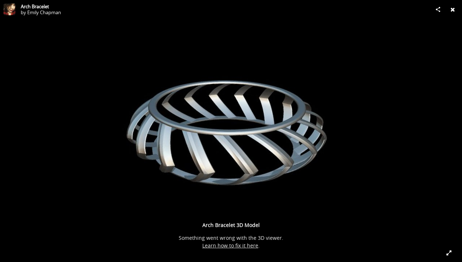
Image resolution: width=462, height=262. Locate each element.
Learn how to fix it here (230, 245)
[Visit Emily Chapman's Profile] (9, 9)
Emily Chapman (44, 12)
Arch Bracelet (35, 6)
